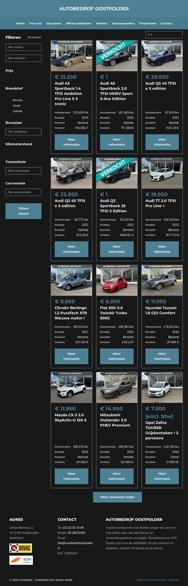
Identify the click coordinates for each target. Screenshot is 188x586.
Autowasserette (123, 23)
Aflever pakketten (78, 23)
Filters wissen (23, 211)
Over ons (35, 23)
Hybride (17, 111)
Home (20, 23)
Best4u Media (63, 579)
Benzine (18, 100)
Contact (166, 23)
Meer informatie (71, 142)
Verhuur (101, 23)
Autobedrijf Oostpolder (94, 8)
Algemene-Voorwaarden (151, 579)
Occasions (53, 23)
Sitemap (174, 579)
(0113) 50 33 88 (73, 527)
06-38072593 (76, 532)
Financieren (147, 23)
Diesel (17, 105)
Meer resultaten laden (117, 497)
